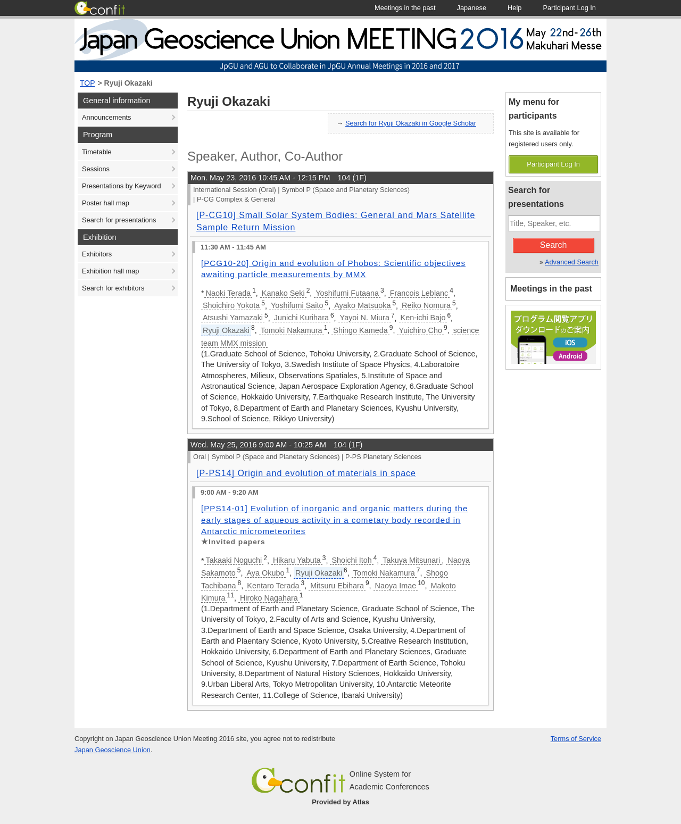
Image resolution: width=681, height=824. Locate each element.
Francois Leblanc (419, 293)
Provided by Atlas (340, 802)
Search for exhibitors (113, 288)
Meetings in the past (551, 288)
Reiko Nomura (426, 305)
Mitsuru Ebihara (337, 585)
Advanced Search (572, 262)
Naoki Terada (228, 293)
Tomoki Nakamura (291, 330)
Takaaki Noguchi (234, 560)
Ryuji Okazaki (128, 83)
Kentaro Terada (273, 585)
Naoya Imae (396, 585)
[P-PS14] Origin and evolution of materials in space (306, 473)
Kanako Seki (283, 293)
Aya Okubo (265, 573)
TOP (87, 83)
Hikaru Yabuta (297, 560)
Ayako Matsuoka (362, 305)
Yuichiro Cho (420, 330)
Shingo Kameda (360, 330)
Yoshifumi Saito (297, 305)
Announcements (106, 117)
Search (553, 244)
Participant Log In (553, 164)
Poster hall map (105, 203)
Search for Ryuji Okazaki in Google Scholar (410, 123)
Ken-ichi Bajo (423, 317)
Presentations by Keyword (121, 186)
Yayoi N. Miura (364, 317)
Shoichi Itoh (351, 560)
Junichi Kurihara (301, 317)
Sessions (96, 169)
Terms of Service (576, 739)
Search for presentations (119, 220)
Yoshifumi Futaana (347, 293)
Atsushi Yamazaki (233, 317)
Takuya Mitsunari (411, 560)
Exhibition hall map (110, 271)
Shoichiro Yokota (231, 305)
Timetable (97, 152)
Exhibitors (97, 254)
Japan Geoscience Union (112, 750)
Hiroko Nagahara (269, 598)
